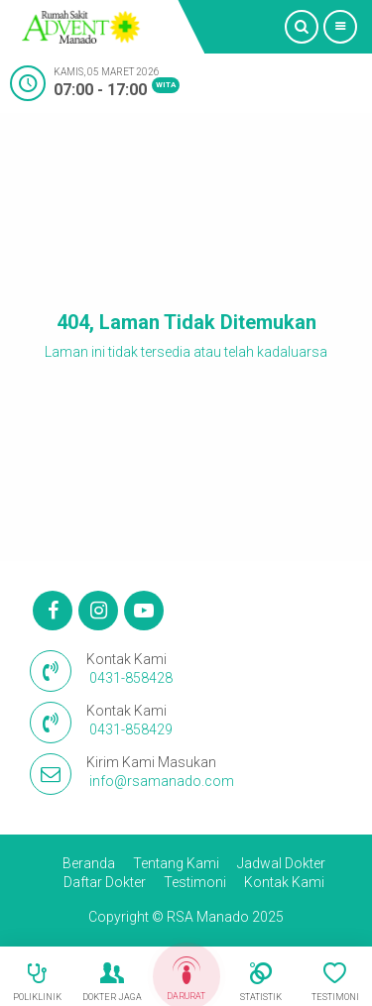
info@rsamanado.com (161, 781)
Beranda (88, 863)
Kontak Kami (284, 882)
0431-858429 (131, 729)
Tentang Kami (176, 863)
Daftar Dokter (104, 882)
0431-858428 (131, 678)
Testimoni (195, 882)
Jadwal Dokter (281, 863)
